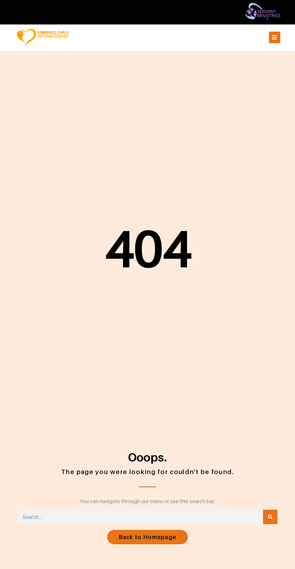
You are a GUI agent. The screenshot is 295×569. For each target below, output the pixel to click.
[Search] (270, 517)
